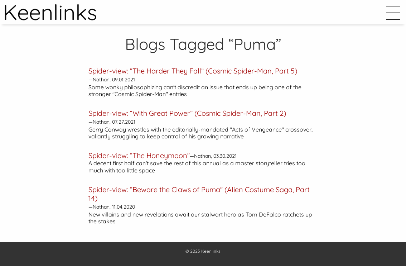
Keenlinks (211, 251)
